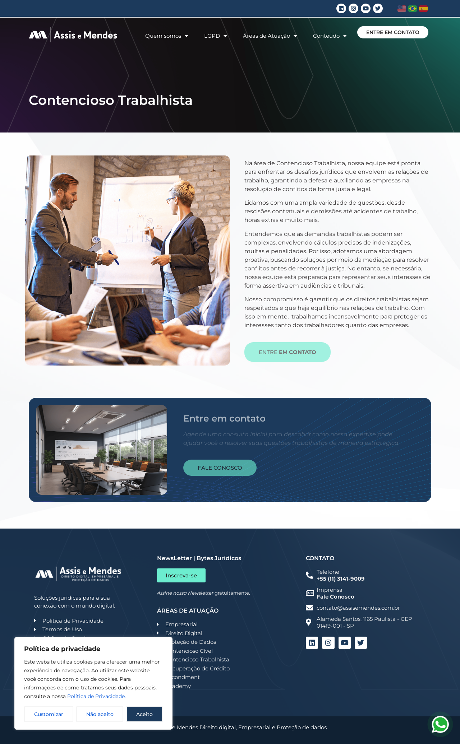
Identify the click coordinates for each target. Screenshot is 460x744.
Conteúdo (329, 36)
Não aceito (100, 714)
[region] (93, 683)
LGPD (215, 36)
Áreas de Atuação (270, 36)
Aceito (144, 714)
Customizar (48, 714)
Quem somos (166, 36)
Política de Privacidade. (96, 696)
